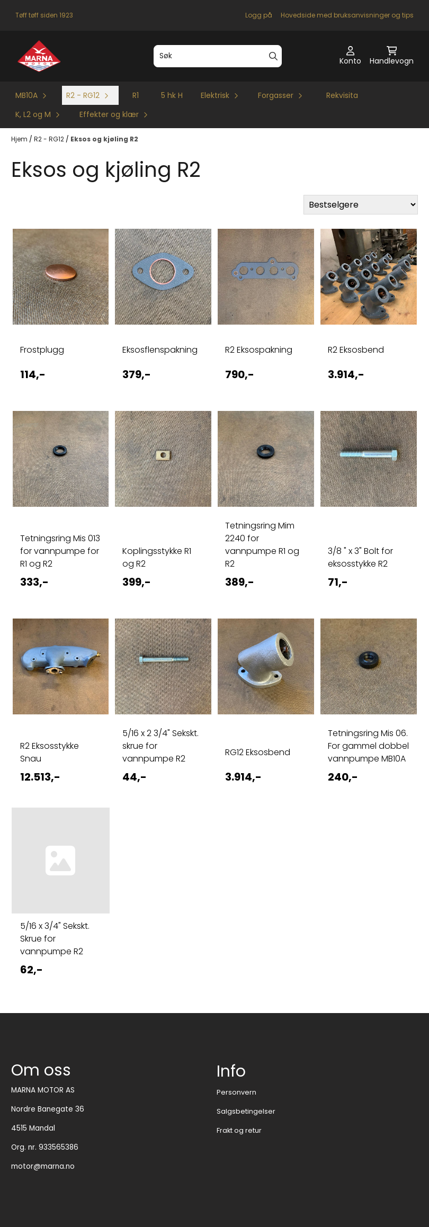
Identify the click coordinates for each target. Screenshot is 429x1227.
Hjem (20, 139)
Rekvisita (342, 95)
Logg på (258, 15)
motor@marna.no (43, 1166)
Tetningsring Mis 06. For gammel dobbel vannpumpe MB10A (368, 746)
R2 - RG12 (50, 139)
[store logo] (38, 56)
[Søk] (217, 56)
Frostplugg (42, 350)
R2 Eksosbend (356, 350)
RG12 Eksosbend (257, 752)
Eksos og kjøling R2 (104, 139)
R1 (135, 95)
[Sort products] (360, 204)
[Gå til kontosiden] (350, 56)
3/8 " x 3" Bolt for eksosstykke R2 (360, 557)
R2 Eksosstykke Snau (49, 752)
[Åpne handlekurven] (391, 56)
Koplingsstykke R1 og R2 (156, 557)
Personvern (236, 1092)
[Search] (273, 56)
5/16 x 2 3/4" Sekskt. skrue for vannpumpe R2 (160, 746)
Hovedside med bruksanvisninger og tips (347, 15)
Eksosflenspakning (160, 350)
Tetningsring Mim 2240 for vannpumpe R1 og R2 (262, 545)
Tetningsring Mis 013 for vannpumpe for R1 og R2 (60, 551)
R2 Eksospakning (258, 350)
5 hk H (172, 95)
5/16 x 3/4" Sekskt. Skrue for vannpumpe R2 (55, 938)
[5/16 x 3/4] (61, 860)
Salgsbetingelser (246, 1111)
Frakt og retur (239, 1130)
